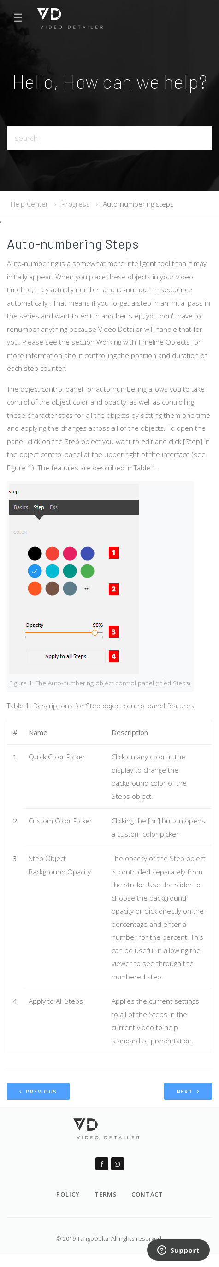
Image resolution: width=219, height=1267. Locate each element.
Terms (106, 1194)
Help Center (29, 203)
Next (188, 1091)
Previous (38, 1091)
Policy (68, 1194)
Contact (147, 1194)
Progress (75, 203)
